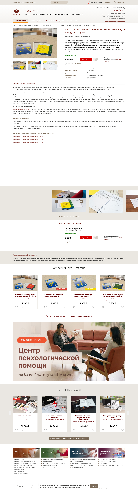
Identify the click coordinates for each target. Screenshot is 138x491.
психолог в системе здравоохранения (25, 405)
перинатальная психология (22, 415)
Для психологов (19, 394)
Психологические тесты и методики (29, 25)
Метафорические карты (58, 481)
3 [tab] (64, 217)
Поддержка (60, 21)
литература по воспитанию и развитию (54, 405)
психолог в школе (19, 401)
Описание (16, 83)
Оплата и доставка (37, 21)
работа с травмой (19, 413)
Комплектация (32, 83)
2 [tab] (61, 217)
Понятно (94, 486)
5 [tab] (70, 217)
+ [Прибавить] (97, 58)
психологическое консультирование (24, 409)
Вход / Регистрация (96, 2)
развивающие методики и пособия (53, 401)
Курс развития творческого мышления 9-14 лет (28, 143)
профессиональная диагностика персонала (83, 401)
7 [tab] (76, 217)
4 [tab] (67, 217)
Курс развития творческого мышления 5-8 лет (28, 137)
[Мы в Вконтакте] (14, 477)
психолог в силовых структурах (23, 407)
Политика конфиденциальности (22, 481)
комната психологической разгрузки (82, 407)
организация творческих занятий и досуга (112, 407)
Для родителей (49, 394)
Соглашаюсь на (68, 448)
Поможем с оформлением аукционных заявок (25, 450)
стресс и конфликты (77, 409)
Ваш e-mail (51, 453)
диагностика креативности (108, 403)
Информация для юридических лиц (115, 21)
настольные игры (48, 411)
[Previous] (57, 66)
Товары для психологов (58, 479)
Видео (23, 83)
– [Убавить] (97, 60)
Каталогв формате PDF (115, 451)
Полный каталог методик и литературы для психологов (69, 317)
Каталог (15, 25)
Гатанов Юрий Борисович (21, 110)
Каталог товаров (56, 474)
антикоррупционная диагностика (81, 405)
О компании (50, 21)
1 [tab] (59, 217)
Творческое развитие (105, 394)
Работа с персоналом (78, 394)
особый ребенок (47, 403)
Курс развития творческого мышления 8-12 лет (28, 140)
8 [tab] (78, 217)
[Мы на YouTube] (23, 477)
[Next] (12, 66)
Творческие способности (48, 25)
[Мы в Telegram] (28, 477)
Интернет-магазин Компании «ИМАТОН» (24, 2)
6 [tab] (73, 217)
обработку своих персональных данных (73, 448)
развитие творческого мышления (109, 401)
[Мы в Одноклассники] (19, 477)
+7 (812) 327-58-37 (119, 11)
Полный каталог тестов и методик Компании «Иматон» (69, 380)
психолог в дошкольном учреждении (24, 403)
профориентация (19, 411)
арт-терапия (103, 405)
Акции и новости (72, 21)
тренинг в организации (77, 403)
